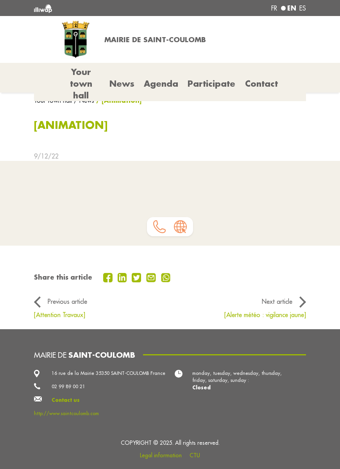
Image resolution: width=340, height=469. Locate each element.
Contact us (66, 400)
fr (274, 8)
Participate (211, 83)
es (302, 8)
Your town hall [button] (81, 83)
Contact (261, 83)
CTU (195, 455)
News (121, 83)
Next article (277, 301)
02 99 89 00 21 (68, 386)
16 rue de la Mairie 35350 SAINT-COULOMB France (108, 373)
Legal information (161, 455)
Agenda (161, 83)
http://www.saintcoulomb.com (66, 413)
